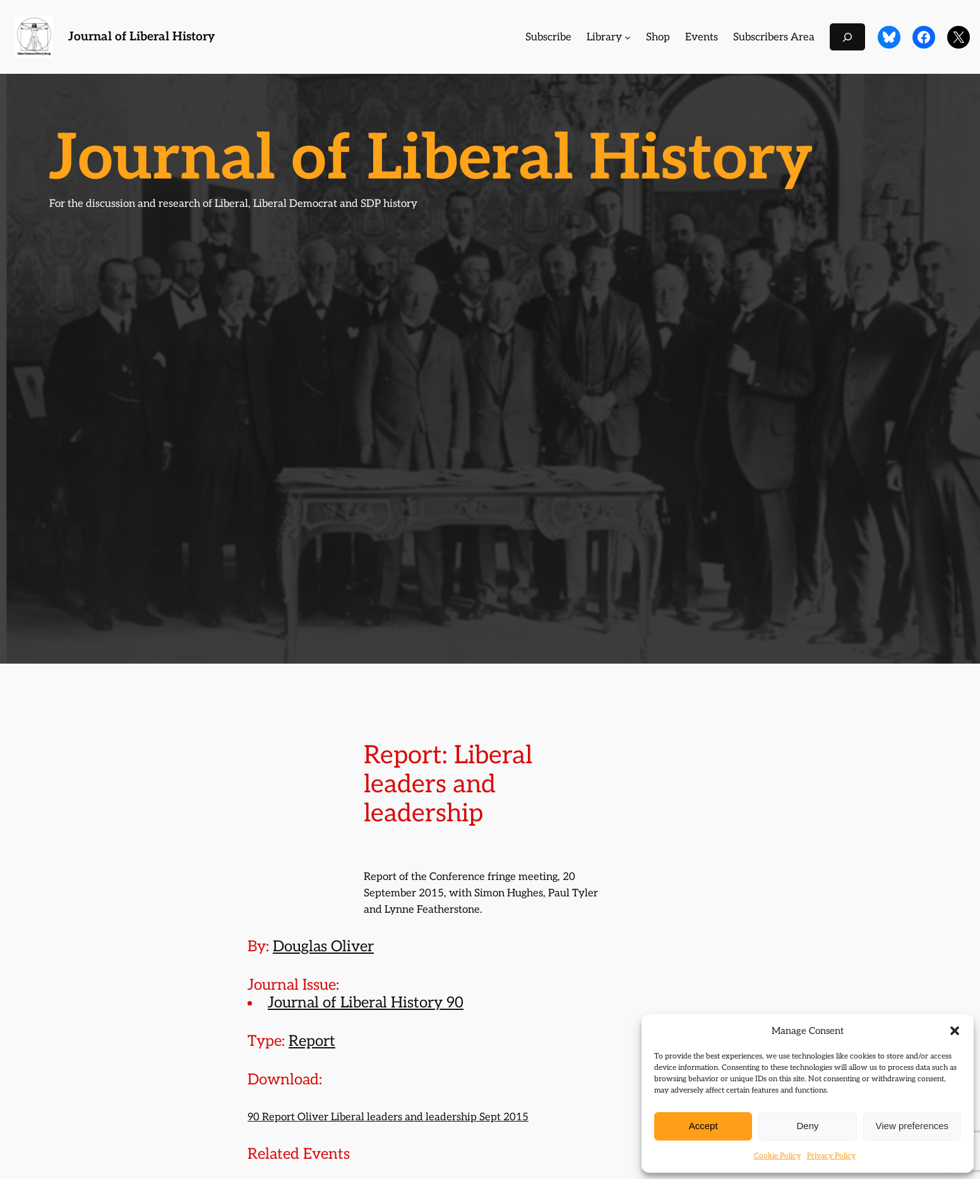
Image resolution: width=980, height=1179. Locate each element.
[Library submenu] (627, 37)
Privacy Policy (831, 1156)
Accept (703, 1125)
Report (312, 1041)
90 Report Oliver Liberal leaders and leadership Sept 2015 (388, 1117)
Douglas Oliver (323, 946)
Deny (807, 1125)
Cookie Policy (777, 1156)
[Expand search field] (847, 36)
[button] (954, 1030)
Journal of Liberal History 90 (365, 1003)
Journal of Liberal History (141, 37)
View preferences (912, 1125)
